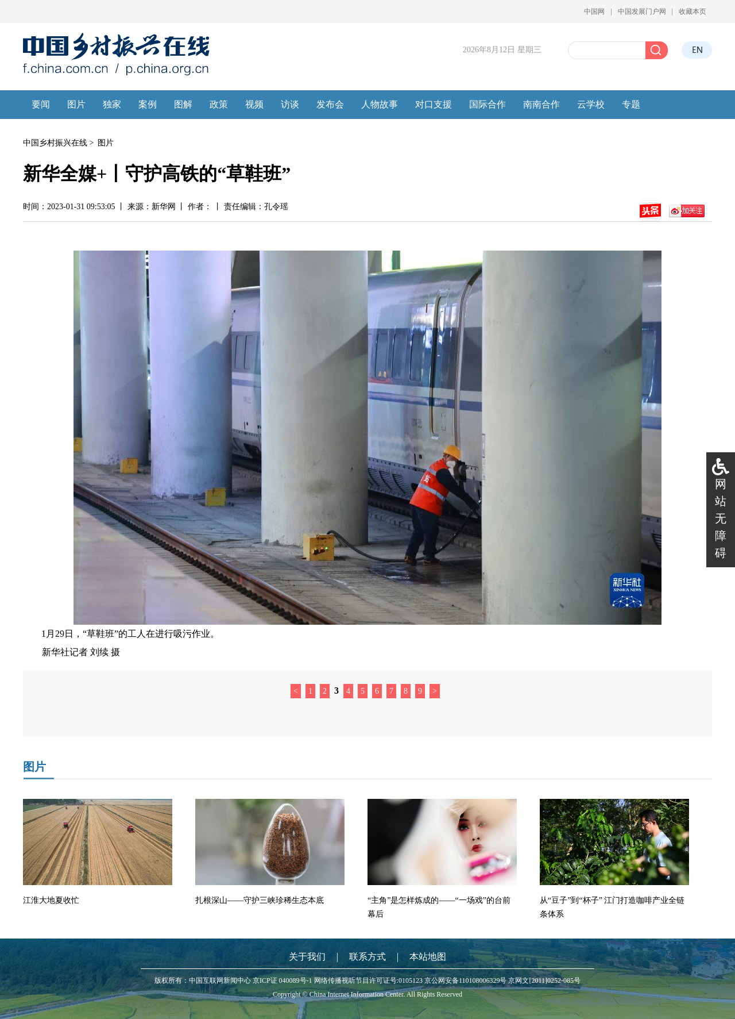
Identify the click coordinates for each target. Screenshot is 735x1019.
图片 (106, 143)
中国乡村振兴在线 (55, 143)
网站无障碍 (720, 518)
